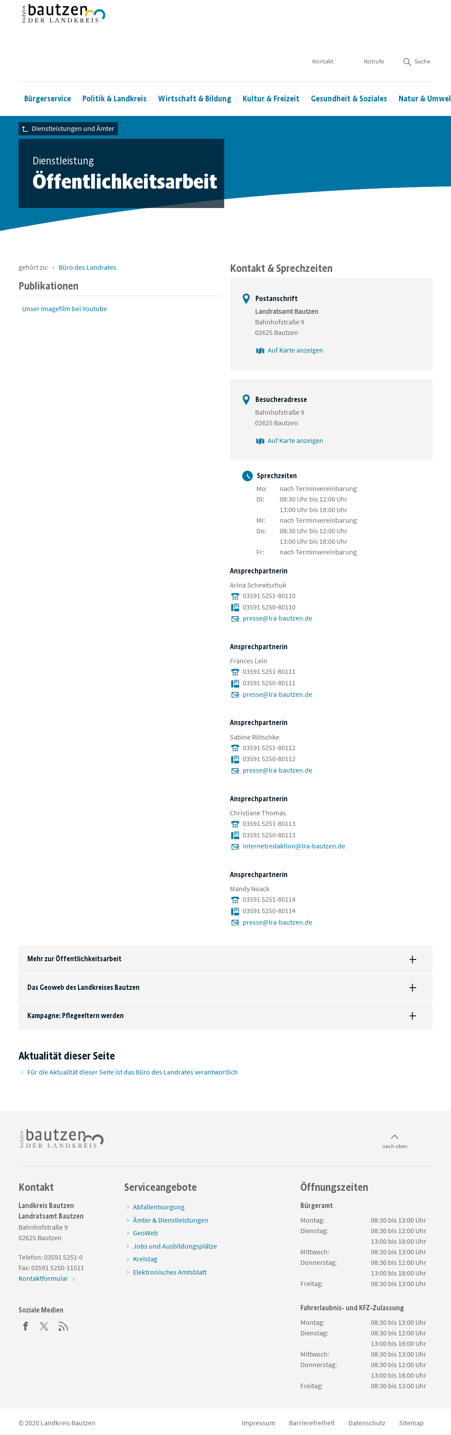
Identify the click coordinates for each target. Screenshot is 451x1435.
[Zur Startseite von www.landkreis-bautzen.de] (63, 28)
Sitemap (411, 1422)
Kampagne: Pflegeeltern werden (75, 1015)
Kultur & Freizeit (271, 73)
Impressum (258, 1422)
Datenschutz (366, 1422)
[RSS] (63, 1325)
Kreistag (145, 1258)
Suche (416, 35)
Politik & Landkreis (114, 73)
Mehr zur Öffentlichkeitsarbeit (74, 959)
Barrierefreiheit (312, 1422)
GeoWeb (145, 1232)
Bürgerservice (47, 73)
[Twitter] (44, 1325)
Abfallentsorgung (159, 1206)
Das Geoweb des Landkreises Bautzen (83, 987)
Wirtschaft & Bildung (194, 73)
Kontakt (323, 35)
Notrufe (374, 35)
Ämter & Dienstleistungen (170, 1220)
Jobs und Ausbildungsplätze (175, 1246)
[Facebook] (25, 1325)
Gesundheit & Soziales (349, 73)
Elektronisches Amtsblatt (170, 1272)
